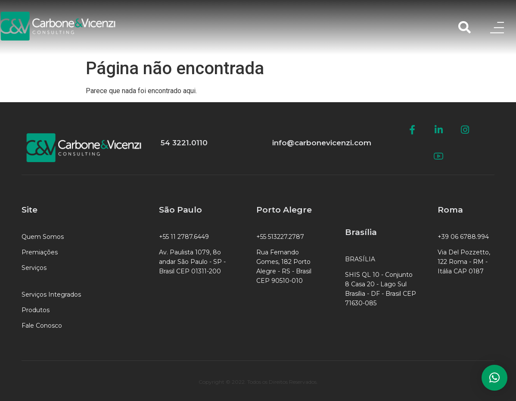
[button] (494, 378)
